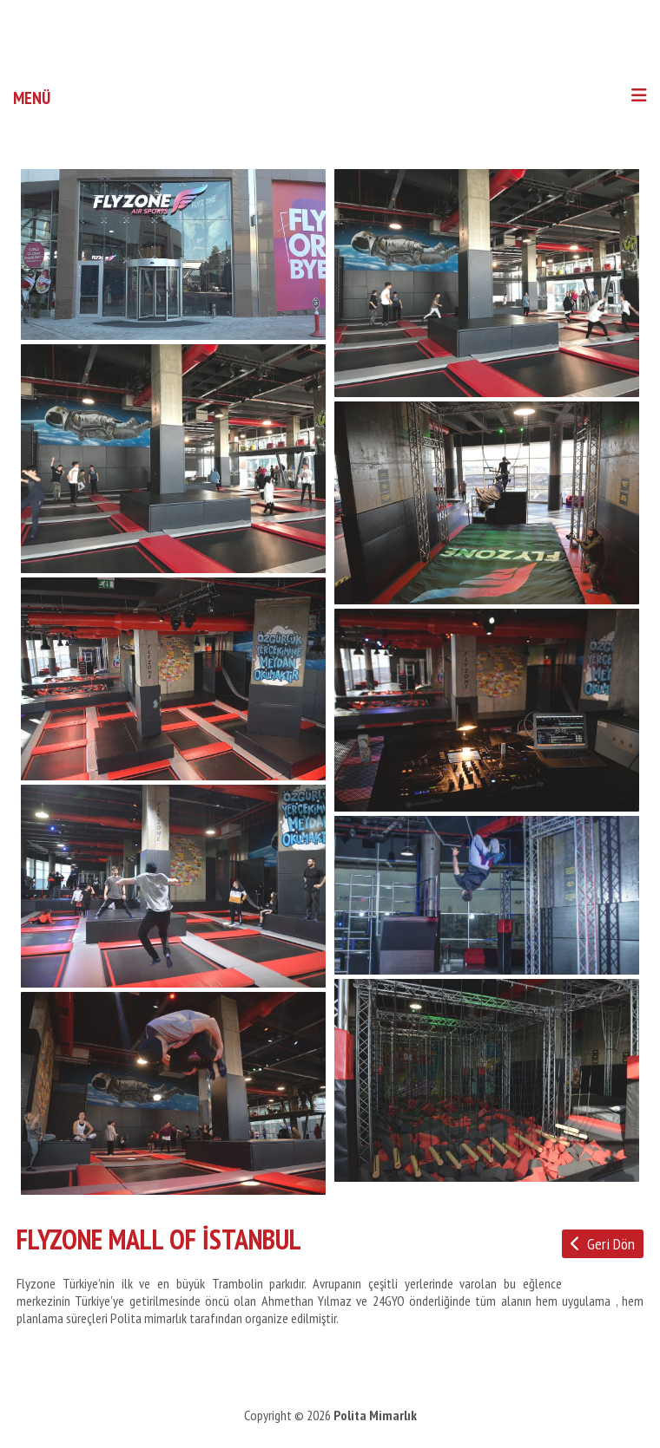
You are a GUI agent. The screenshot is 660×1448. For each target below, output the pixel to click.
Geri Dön (603, 1244)
